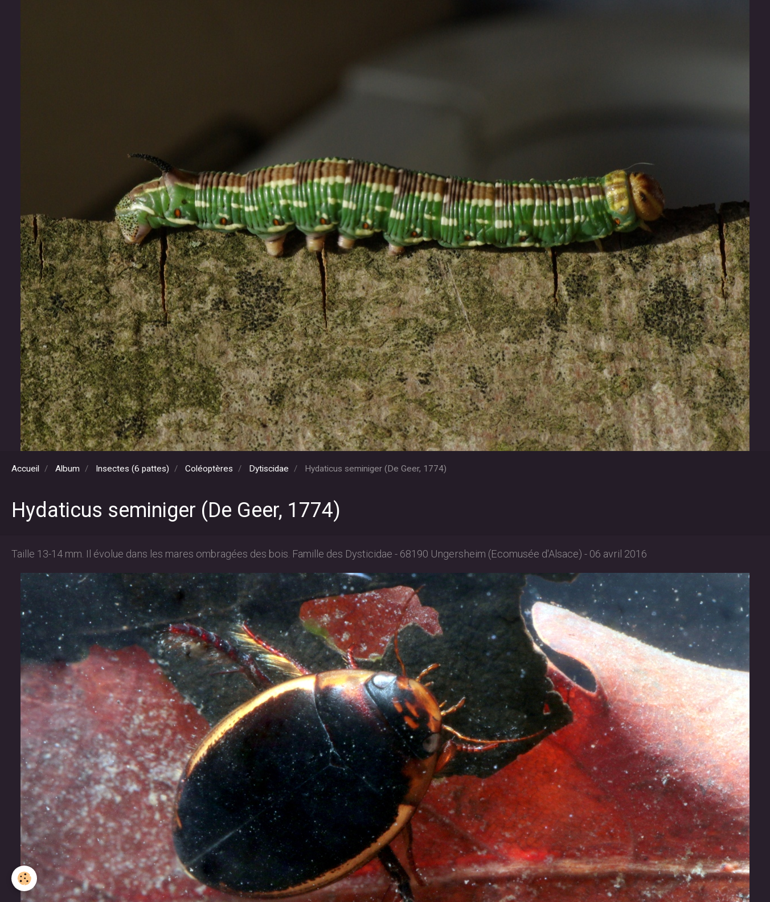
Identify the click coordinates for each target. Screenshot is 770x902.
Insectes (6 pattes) (132, 469)
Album (67, 469)
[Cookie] (24, 878)
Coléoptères (209, 469)
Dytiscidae (269, 469)
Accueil (25, 469)
